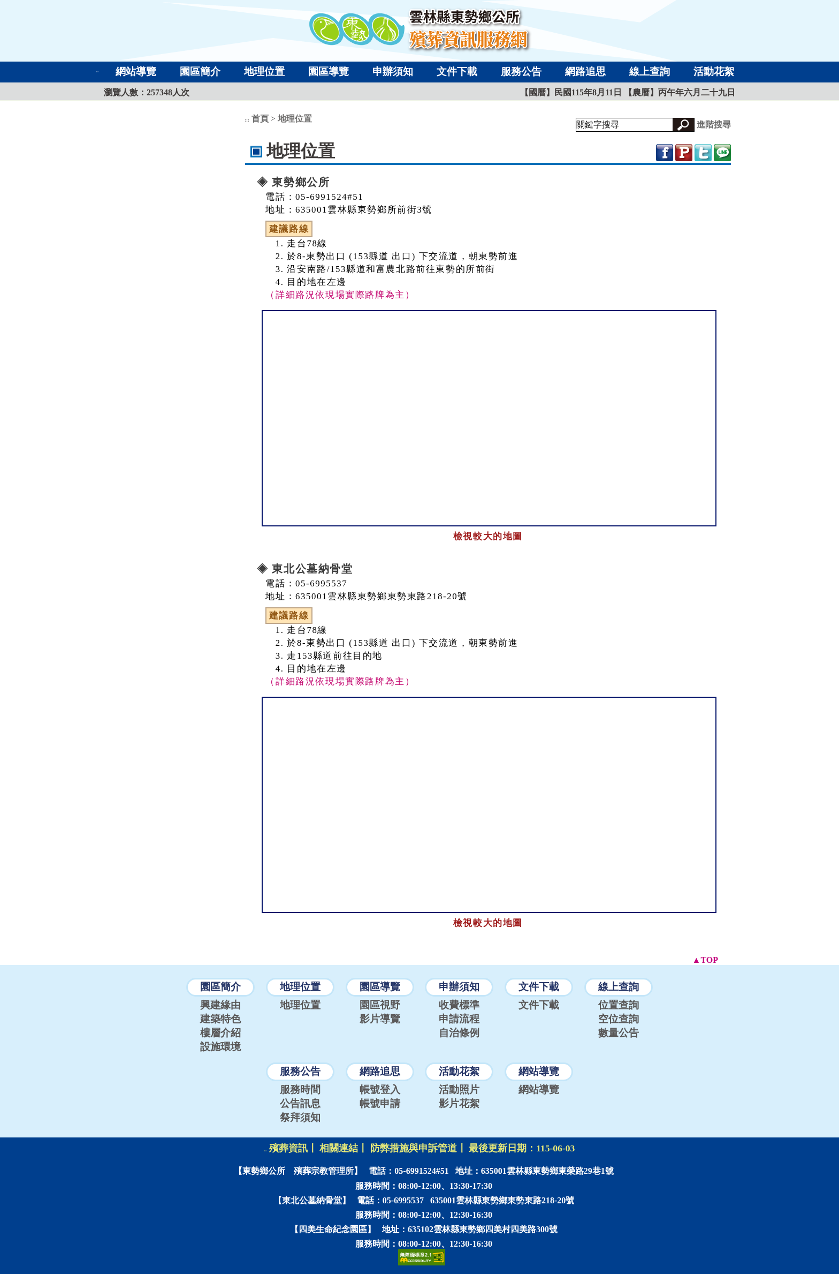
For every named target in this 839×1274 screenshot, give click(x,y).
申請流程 (459, 1018)
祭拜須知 (300, 1117)
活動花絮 (713, 71)
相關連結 (338, 1148)
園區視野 (380, 1005)
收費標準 (459, 1005)
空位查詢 (618, 1018)
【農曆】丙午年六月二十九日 (679, 92)
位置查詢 (618, 1005)
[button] (683, 124)
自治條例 (459, 1032)
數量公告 (618, 1032)
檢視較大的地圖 (488, 536)
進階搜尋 (714, 124)
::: (97, 71)
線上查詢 (649, 71)
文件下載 (457, 71)
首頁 (260, 118)
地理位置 (264, 71)
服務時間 (300, 1089)
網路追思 (585, 71)
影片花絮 (459, 1103)
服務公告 (521, 71)
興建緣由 (220, 1005)
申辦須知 (392, 71)
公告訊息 (300, 1103)
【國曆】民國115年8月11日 (572, 92)
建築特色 (220, 1018)
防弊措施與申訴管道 (413, 1148)
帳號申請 (380, 1103)
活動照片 (459, 1089)
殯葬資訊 (288, 1148)
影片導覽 (380, 1018)
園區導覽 (328, 71)
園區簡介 (200, 71)
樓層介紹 (220, 1032)
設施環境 (220, 1046)
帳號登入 (380, 1089)
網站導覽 (136, 71)
